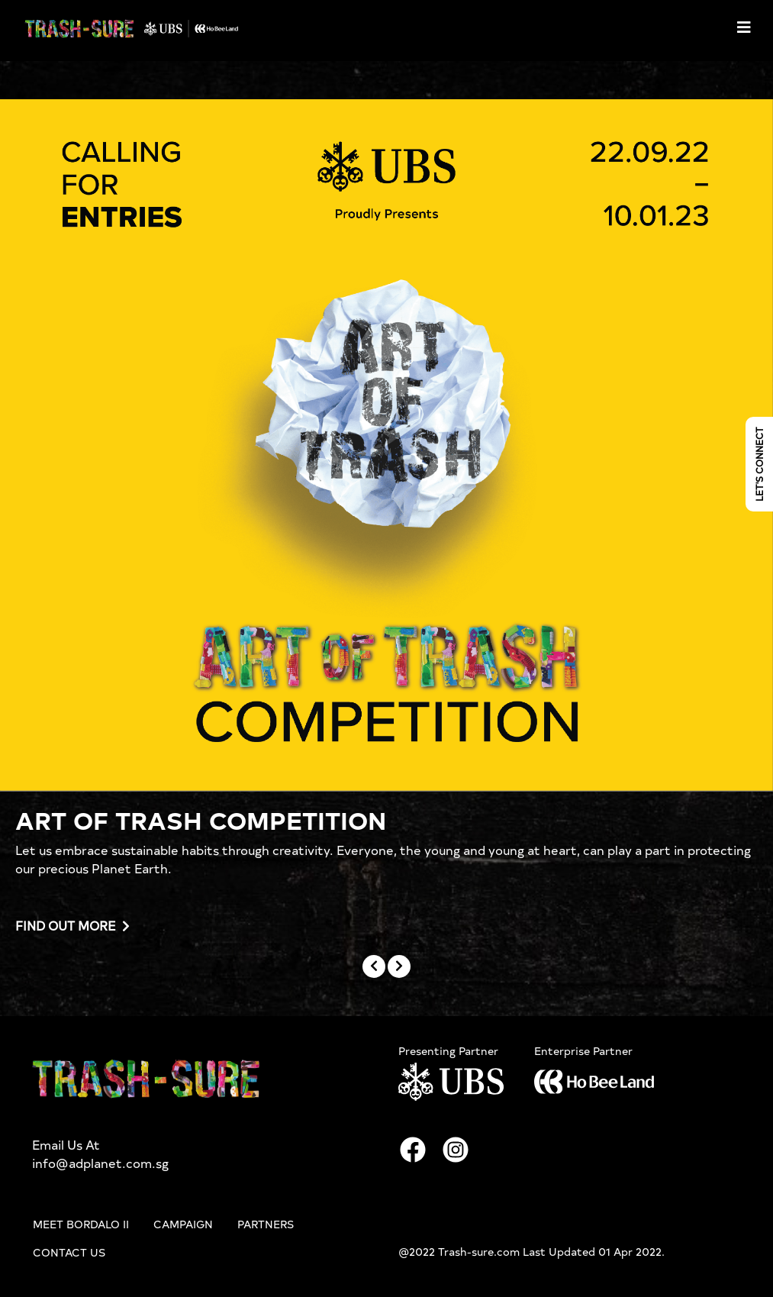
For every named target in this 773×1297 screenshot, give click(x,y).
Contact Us (69, 1252)
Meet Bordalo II (81, 1223)
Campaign (183, 1223)
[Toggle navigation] (744, 27)
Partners (265, 1223)
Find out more (72, 926)
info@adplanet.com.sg (100, 1162)
